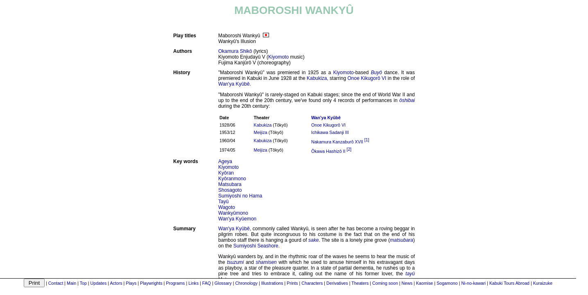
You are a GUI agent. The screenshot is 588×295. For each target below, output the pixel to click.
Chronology (246, 283)
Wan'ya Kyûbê (234, 84)
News (407, 283)
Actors (116, 283)
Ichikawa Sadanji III (330, 132)
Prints (292, 283)
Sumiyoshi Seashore (255, 246)
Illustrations (272, 283)
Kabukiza (317, 78)
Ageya (225, 161)
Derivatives (337, 283)
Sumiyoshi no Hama (240, 196)
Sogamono (447, 283)
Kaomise (424, 283)
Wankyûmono (233, 213)
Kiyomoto (278, 57)
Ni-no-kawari (473, 283)
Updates (98, 283)
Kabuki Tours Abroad (509, 283)
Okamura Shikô (235, 51)
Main (71, 283)
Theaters (360, 283)
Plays (131, 283)
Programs (175, 283)
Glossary (223, 283)
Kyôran (226, 173)
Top (83, 283)
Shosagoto (230, 190)
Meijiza (260, 132)
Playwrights (151, 283)
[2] (348, 149)
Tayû (223, 201)
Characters (312, 283)
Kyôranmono (232, 179)
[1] (366, 139)
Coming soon (385, 283)
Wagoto (226, 207)
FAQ (206, 283)
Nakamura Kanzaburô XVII (337, 141)
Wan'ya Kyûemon (237, 219)
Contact (55, 283)
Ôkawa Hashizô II (328, 150)
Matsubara (230, 184)
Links (193, 283)
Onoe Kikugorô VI (367, 78)
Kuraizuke (542, 283)
